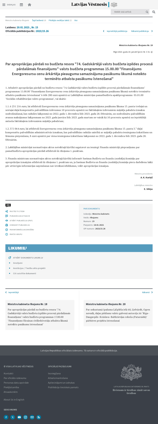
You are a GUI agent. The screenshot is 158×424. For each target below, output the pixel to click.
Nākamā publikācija (140, 31)
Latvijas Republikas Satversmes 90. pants (131, 387)
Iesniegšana (54, 373)
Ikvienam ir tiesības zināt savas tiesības (131, 391)
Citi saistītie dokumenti (24, 273)
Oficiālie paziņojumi (59, 366)
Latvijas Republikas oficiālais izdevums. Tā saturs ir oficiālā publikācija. (79, 350)
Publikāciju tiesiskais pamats (63, 387)
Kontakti (8, 373)
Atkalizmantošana (58, 378)
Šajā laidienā (37, 20)
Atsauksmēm (11, 391)
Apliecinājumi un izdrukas (61, 382)
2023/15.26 (42, 31)
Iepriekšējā (13, 292)
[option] (39, 315)
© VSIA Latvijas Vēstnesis (18, 366)
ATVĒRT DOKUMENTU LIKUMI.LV (28, 257)
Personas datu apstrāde (16, 382)
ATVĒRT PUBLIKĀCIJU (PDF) (21, 220)
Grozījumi (18, 263)
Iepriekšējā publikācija (117, 31)
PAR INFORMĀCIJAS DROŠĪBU (22, 229)
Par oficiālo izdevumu (15, 378)
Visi (75, 20)
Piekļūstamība (11, 387)
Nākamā (146, 292)
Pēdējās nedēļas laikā (59, 20)
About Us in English (14, 399)
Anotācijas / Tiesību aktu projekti (29, 268)
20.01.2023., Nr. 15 (27, 27)
